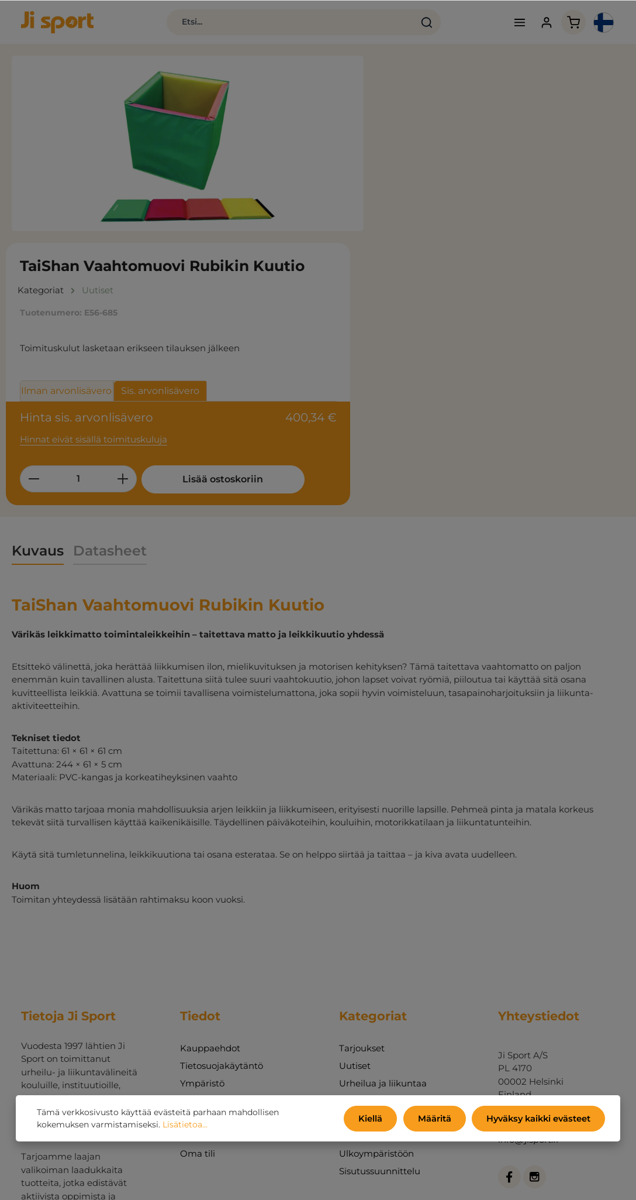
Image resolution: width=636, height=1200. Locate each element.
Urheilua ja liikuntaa (383, 938)
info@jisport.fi (528, 994)
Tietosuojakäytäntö (221, 920)
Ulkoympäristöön (376, 1008)
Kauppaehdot (210, 902)
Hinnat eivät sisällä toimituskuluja (454, 260)
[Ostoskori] (564, 23)
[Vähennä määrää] (394, 299)
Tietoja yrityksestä (219, 973)
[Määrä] (439, 299)
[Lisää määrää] (483, 299)
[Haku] (407, 23)
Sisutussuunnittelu (379, 1025)
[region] (188, 146)
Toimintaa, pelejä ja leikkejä (381, 964)
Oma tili (197, 1008)
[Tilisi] (536, 23)
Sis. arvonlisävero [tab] (521, 215)
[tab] (38, 406)
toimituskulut (387, 1183)
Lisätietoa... (185, 1125)
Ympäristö (202, 938)
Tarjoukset (362, 902)
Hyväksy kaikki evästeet (540, 1119)
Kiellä (377, 1119)
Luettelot (200, 955)
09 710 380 (521, 981)
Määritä (439, 1119)
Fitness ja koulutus (379, 990)
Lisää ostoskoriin (456, 335)
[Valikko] (509, 23)
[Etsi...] (271, 23)
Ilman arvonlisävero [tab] (427, 215)
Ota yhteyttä (207, 990)
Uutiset (355, 920)
